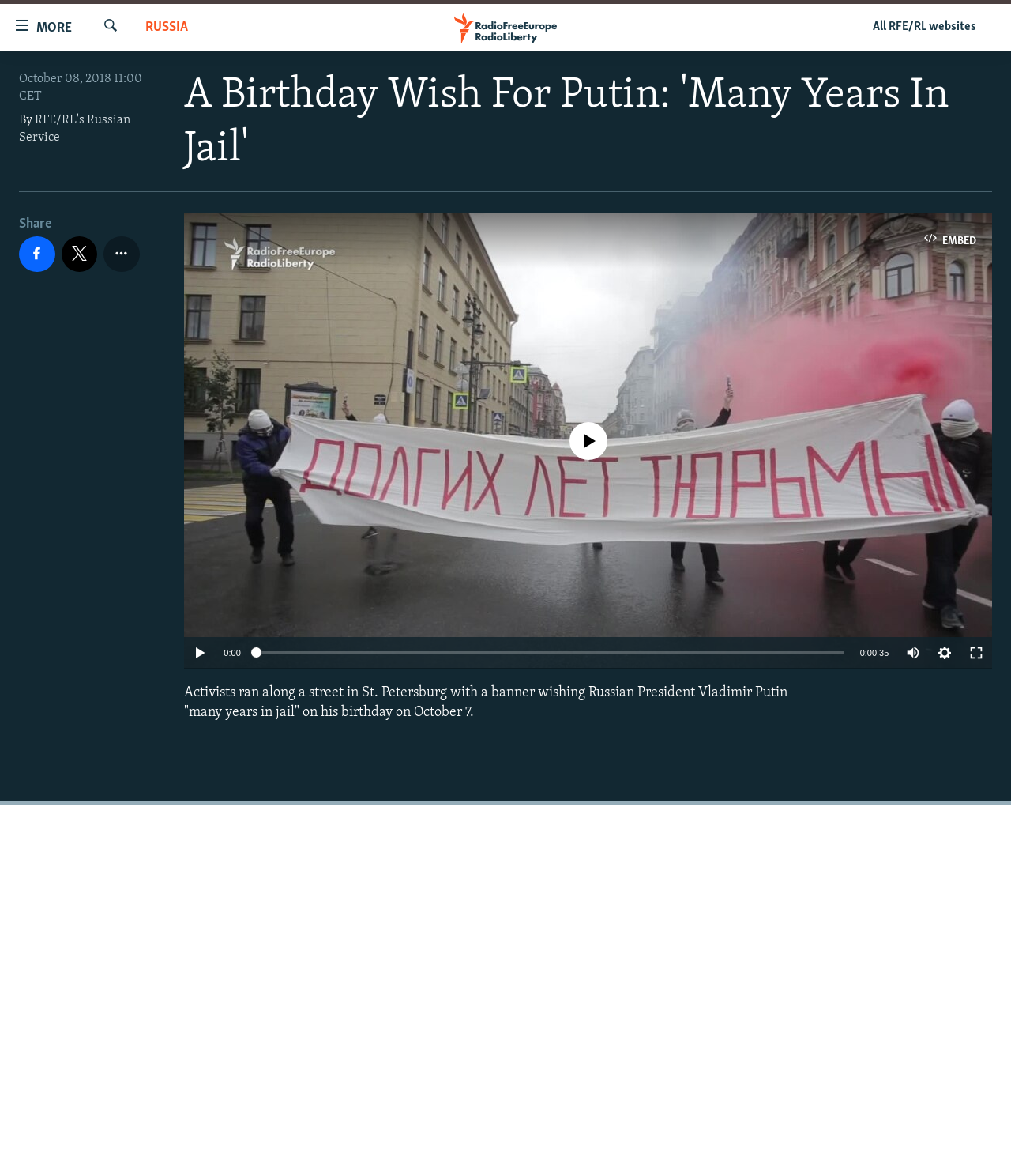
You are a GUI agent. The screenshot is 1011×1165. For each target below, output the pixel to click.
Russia (166, 27)
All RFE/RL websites (924, 27)
